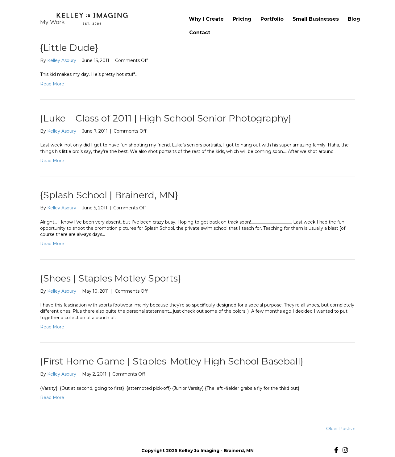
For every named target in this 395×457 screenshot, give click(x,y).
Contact (199, 32)
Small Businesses (316, 19)
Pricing (242, 19)
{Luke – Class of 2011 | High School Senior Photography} (165, 118)
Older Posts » (340, 428)
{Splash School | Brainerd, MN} (109, 195)
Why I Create (206, 19)
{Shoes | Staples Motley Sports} (110, 278)
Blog (354, 19)
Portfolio (272, 19)
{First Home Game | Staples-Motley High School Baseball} (171, 361)
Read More (52, 84)
